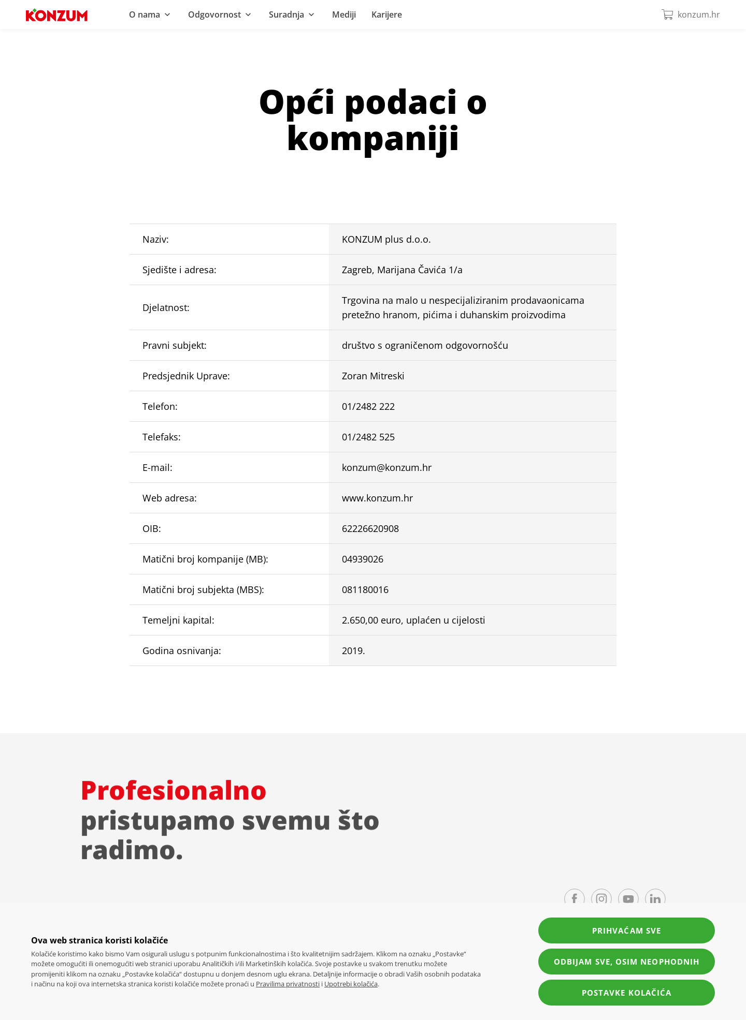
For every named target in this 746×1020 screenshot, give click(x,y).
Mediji (344, 14)
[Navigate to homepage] (57, 14)
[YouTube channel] (628, 899)
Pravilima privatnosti (288, 983)
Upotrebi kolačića (351, 983)
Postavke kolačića (626, 992)
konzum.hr (690, 14)
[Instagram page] (601, 899)
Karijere (386, 14)
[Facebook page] (574, 899)
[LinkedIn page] (655, 899)
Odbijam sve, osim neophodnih (626, 961)
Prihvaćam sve (626, 930)
